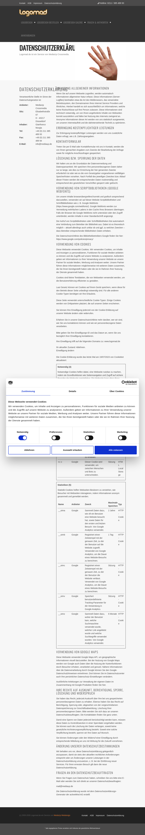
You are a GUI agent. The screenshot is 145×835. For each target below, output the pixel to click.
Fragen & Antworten (97, 22)
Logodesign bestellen (48, 22)
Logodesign (26, 22)
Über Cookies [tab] (117, 391)
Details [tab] (72, 391)
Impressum (38, 3)
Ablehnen (29, 450)
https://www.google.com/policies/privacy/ (74, 239)
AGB (29, 3)
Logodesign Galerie (73, 22)
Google (74, 462)
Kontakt (22, 3)
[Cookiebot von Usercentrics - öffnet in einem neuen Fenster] (124, 382)
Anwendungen (28, 35)
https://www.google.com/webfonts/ (72, 206)
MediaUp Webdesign (62, 815)
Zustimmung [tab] (28, 391)
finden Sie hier (99, 685)
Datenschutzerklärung (53, 3)
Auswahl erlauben (72, 450)
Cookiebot (119, 357)
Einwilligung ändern (65, 350)
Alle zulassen (116, 450)
